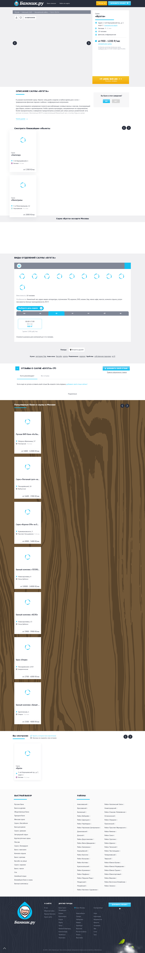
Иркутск (96, 922)
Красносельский (83, 866)
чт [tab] (72, 313)
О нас (46, 908)
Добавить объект (120, 3)
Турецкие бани (19, 816)
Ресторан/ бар (41, 356)
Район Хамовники (84, 847)
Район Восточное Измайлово (115, 882)
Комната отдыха (20, 853)
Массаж (17, 842)
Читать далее (20, 119)
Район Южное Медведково (114, 866)
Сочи (95, 932)
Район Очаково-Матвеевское (115, 812)
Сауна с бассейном (21, 823)
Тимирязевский (110, 855)
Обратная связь (49, 911)
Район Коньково (83, 859)
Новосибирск (80, 913)
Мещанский (82, 882)
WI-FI (113, 356)
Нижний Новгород (65, 929)
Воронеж (79, 929)
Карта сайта (48, 917)
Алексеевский (82, 804)
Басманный (82, 812)
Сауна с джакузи (20, 831)
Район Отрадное (110, 820)
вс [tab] (120, 313)
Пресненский (109, 824)
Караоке (82, 356)
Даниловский (82, 831)
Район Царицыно (84, 820)
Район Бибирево (83, 816)
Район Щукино (110, 843)
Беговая (101, 28)
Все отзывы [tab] (45, 376)
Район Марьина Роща (85, 878)
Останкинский (110, 816)
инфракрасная (110, 34)
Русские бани (19, 804)
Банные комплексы (21, 884)
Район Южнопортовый (113, 874)
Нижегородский (110, 808)
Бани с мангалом (20, 850)
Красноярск (62, 916)
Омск (95, 913)
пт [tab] (88, 313)
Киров (61, 919)
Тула (95, 935)
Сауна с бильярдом (21, 846)
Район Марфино (83, 874)
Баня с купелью (19, 857)
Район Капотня (83, 855)
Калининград (63, 932)
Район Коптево (83, 862)
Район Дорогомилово (85, 839)
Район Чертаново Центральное (89, 827)
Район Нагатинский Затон (114, 804)
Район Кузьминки (84, 870)
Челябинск (62, 935)
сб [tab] (104, 313)
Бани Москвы (80, 908)
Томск (60, 925)
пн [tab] (24, 313)
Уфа (95, 929)
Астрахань (97, 925)
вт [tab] (40, 313)
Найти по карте (65, 3)
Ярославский (82, 808)
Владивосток (98, 919)
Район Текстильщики (112, 851)
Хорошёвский (82, 851)
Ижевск (78, 922)
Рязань (78, 935)
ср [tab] (56, 313)
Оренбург (79, 925)
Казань (61, 913)
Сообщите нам (102, 49)
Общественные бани (21, 812)
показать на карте (110, 25)
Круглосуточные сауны (22, 838)
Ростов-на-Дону (81, 932)
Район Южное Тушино (112, 870)
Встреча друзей (77, 350)
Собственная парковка (102, 356)
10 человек (102, 31)
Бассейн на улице (20, 861)
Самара (78, 916)
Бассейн (59, 356)
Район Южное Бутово (112, 862)
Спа (15, 872)
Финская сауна (19, 819)
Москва (16, 12)
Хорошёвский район (41, 12)
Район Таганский (111, 847)
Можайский (82, 886)
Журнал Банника (49, 914)
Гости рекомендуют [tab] (27, 376)
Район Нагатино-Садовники (87, 890)
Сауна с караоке (20, 865)
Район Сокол (109, 835)
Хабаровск (79, 919)
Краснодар (97, 916)
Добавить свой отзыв (116, 368)
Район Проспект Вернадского (115, 827)
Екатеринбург (98, 908)
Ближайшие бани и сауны (23, 880)
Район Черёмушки (84, 824)
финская (101, 34)
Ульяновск (62, 938)
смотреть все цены (105, 44)
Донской (81, 835)
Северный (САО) (27, 12)
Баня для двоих (20, 827)
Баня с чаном (19, 868)
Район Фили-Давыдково (86, 843)
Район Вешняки (110, 878)
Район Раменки (110, 831)
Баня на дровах (20, 808)
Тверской (108, 859)
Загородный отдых (21, 834)
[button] (72, 266)
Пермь (61, 922)
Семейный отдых (20, 876)
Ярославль (79, 938)
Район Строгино (110, 839)
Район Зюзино (110, 886)
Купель (65, 356)
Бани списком (51, 3)
